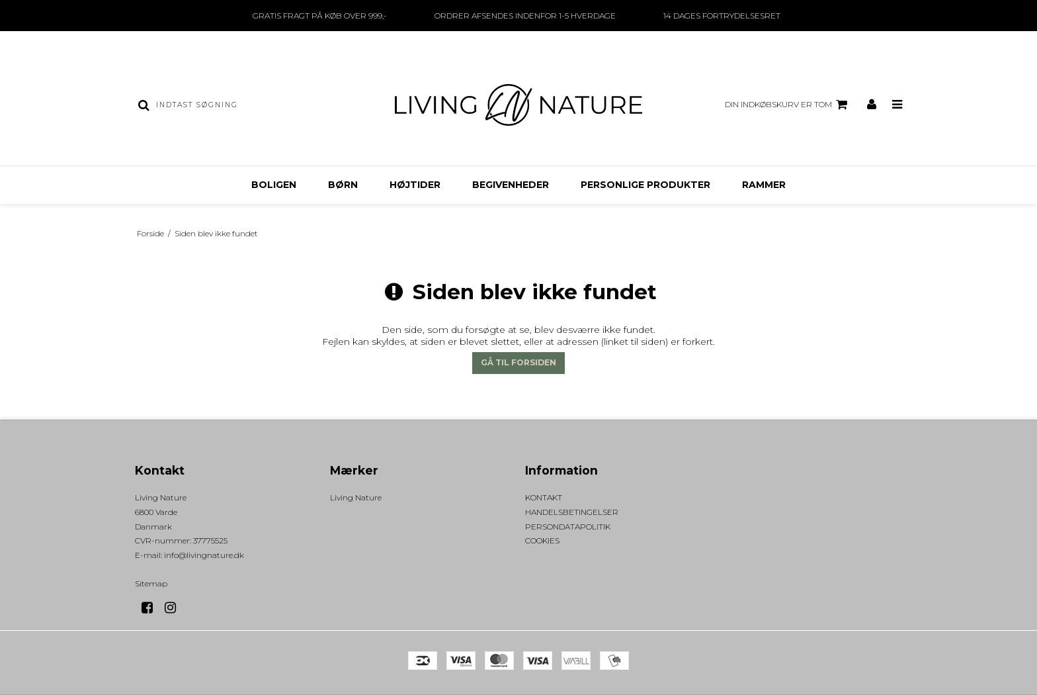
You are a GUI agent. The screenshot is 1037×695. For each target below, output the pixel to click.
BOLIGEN (273, 185)
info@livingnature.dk (204, 555)
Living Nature (356, 497)
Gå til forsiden (518, 362)
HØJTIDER (415, 185)
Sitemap (151, 583)
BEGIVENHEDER (510, 185)
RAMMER (764, 185)
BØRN (343, 185)
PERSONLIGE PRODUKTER (645, 185)
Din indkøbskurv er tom (788, 105)
